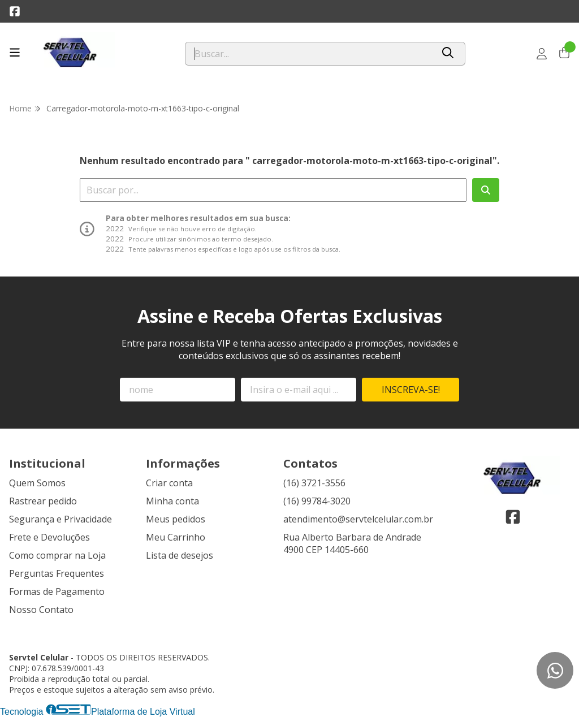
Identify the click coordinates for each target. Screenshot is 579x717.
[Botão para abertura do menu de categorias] (14, 52)
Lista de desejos (179, 555)
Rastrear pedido (43, 501)
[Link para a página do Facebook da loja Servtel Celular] (14, 11)
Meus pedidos (175, 519)
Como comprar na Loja (57, 555)
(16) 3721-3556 (314, 483)
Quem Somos (37, 483)
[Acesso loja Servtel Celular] (541, 53)
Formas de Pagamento (57, 591)
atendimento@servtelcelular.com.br (358, 519)
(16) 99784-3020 (317, 501)
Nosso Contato (41, 609)
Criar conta (169, 483)
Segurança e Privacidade (60, 519)
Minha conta (172, 501)
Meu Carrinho (175, 537)
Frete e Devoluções (49, 537)
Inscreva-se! (411, 389)
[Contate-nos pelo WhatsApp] (555, 670)
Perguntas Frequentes (56, 573)
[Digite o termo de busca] (309, 53)
